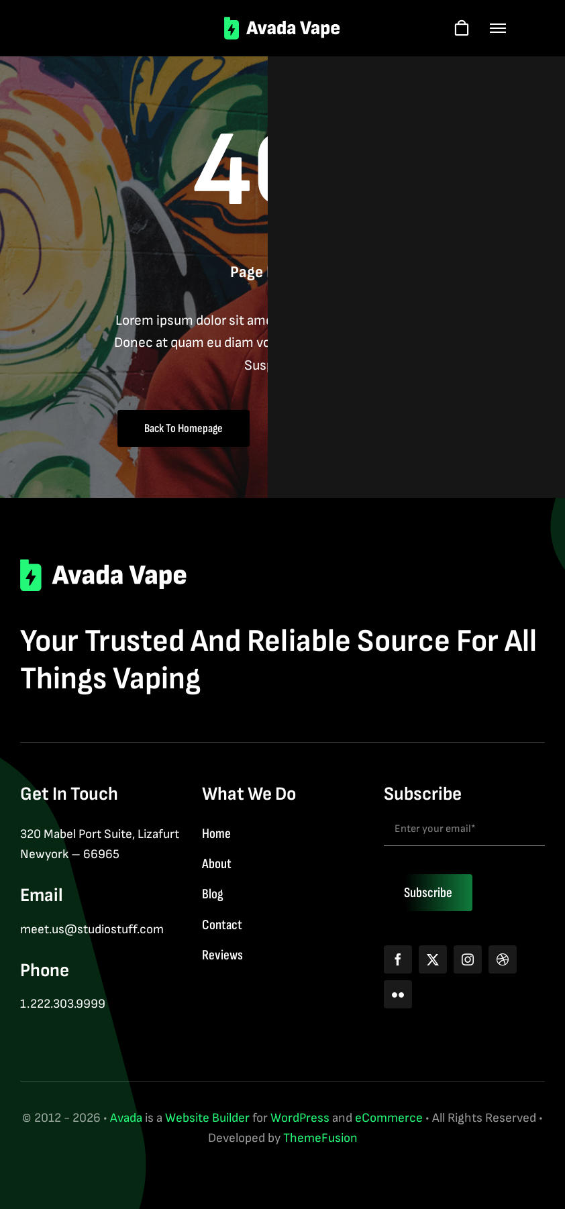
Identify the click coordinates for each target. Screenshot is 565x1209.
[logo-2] (283, 23)
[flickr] (398, 994)
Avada (126, 1118)
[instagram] (468, 959)
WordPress (299, 1118)
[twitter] (433, 959)
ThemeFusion (320, 1138)
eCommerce (389, 1118)
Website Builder (207, 1118)
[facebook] (398, 959)
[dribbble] (503, 959)
